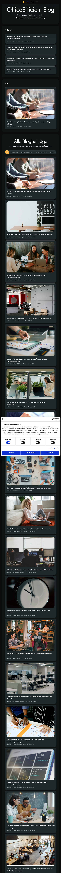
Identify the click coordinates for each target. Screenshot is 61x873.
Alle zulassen (49, 452)
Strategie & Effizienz (26, 152)
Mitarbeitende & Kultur (41, 152)
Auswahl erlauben (30, 452)
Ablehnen (11, 452)
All (7, 152)
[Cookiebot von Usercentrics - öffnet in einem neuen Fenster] (52, 419)
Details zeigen (52, 448)
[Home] (28, 2)
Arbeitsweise (14, 152)
